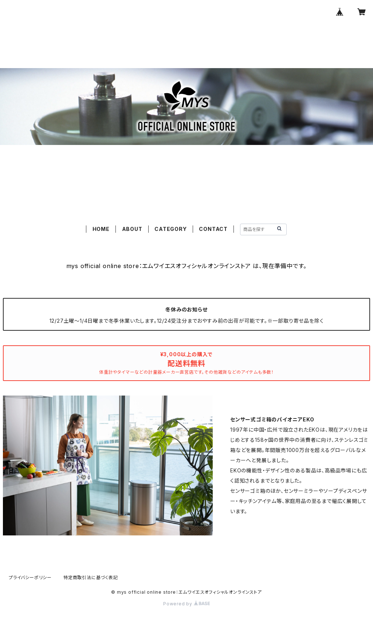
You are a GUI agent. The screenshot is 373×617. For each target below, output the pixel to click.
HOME (101, 229)
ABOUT (132, 229)
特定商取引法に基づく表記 (90, 577)
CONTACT (213, 229)
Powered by (186, 603)
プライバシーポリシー (30, 577)
